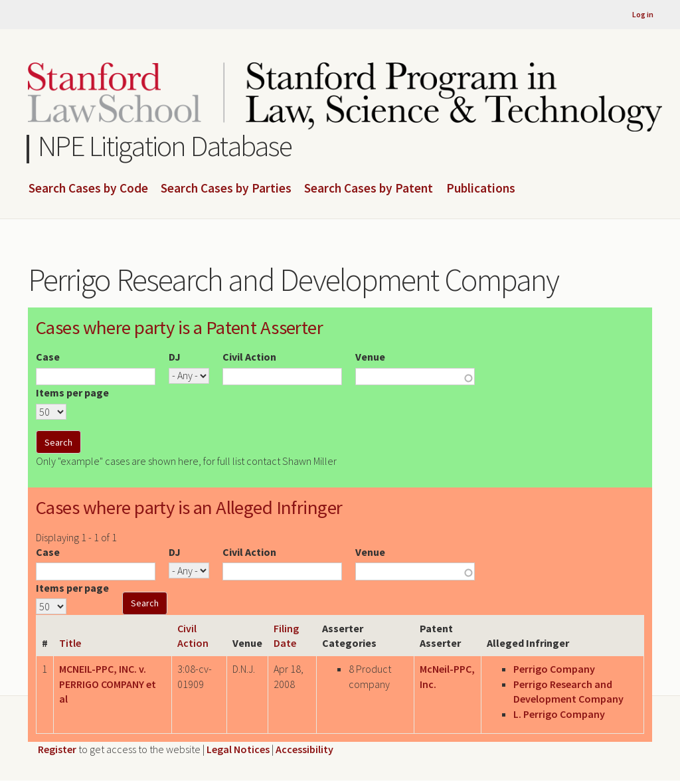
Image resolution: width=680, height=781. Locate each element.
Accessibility (304, 749)
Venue (370, 356)
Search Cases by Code (88, 188)
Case (48, 356)
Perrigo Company (554, 668)
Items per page (72, 392)
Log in (642, 14)
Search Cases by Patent (368, 188)
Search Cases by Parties (226, 188)
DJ (175, 356)
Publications (480, 188)
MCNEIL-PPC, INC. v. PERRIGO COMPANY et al (107, 683)
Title (70, 643)
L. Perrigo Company (559, 714)
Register (57, 749)
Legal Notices (238, 749)
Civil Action (249, 356)
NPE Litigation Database (165, 146)
